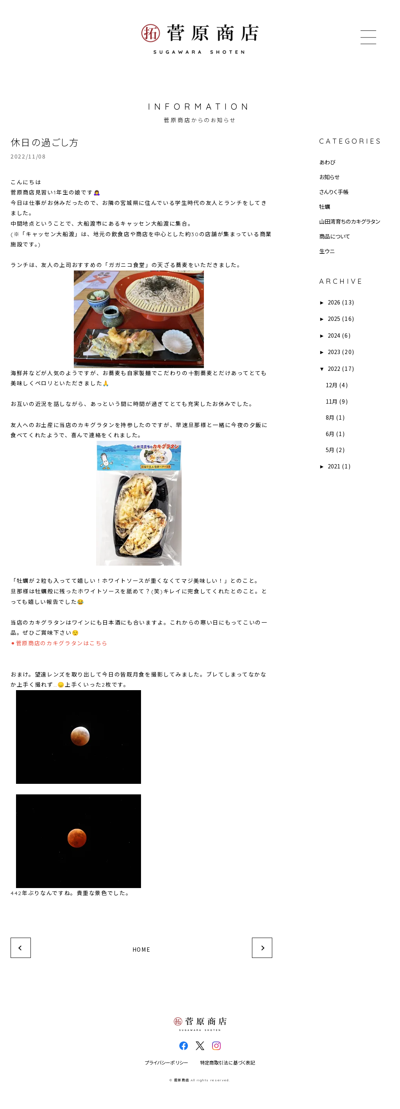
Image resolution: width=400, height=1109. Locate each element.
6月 (330, 434)
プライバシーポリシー (166, 1063)
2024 (334, 335)
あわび (327, 162)
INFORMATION (200, 106)
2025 (334, 318)
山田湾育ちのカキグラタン (349, 221)
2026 (334, 302)
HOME (141, 949)
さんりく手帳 (333, 192)
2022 (334, 368)
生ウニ (327, 251)
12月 (332, 385)
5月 (330, 450)
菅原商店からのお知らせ (200, 120)
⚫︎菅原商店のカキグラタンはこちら (59, 643)
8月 (330, 417)
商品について (334, 236)
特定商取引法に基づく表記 (227, 1063)
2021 (334, 466)
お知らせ (329, 177)
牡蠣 (324, 206)
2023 (334, 352)
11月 (332, 401)
